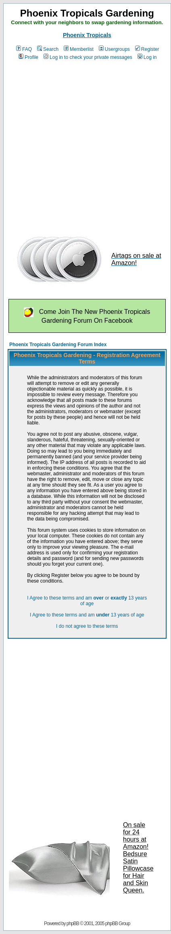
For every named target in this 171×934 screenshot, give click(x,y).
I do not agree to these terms (87, 626)
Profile (28, 57)
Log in (147, 57)
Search (47, 49)
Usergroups (114, 49)
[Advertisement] (75, 145)
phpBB (73, 923)
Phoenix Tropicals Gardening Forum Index (57, 344)
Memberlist (79, 49)
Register (147, 49)
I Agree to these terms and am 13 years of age (87, 615)
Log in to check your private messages (88, 57)
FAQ (24, 49)
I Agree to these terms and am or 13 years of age (87, 600)
